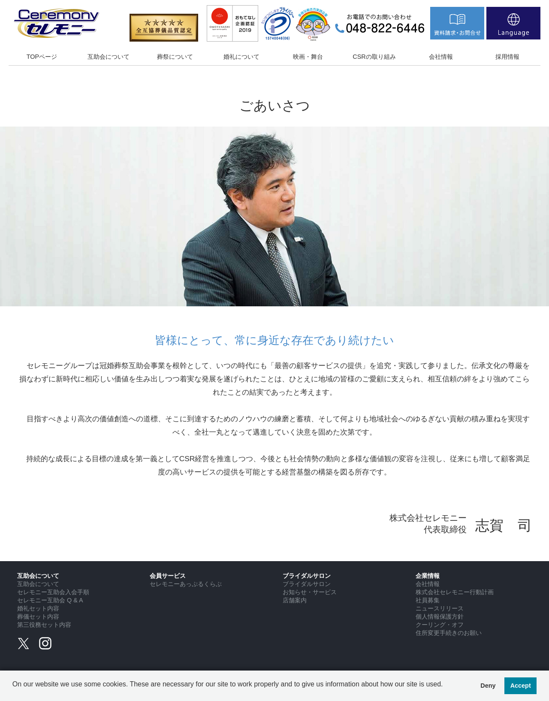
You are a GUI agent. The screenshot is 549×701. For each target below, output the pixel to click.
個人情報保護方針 (440, 616)
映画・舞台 (308, 56)
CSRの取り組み (374, 56)
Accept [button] (520, 685)
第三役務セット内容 (44, 624)
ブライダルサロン (307, 583)
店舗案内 (295, 600)
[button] (13, 690)
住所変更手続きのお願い (449, 632)
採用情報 (507, 56)
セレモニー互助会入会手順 (53, 592)
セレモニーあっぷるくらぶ (186, 583)
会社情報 (441, 56)
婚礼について (241, 56)
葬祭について (175, 56)
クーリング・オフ (440, 624)
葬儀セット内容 (38, 616)
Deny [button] (487, 685)
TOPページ (42, 56)
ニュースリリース (440, 608)
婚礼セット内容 (38, 608)
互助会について (108, 56)
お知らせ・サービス (310, 592)
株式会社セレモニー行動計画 (455, 592)
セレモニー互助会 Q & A (50, 600)
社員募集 (428, 600)
